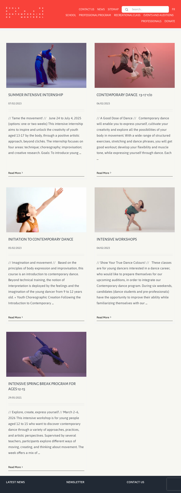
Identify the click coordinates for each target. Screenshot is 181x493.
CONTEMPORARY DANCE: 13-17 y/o (122, 95)
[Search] (127, 9)
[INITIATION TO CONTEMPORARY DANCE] (55, 198)
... (80, 153)
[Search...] (145, 9)
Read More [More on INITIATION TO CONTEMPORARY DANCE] (23, 306)
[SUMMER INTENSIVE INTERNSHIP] (46, 65)
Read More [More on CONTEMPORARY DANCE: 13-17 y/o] (100, 172)
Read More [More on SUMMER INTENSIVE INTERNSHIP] (14, 167)
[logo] (24, 6)
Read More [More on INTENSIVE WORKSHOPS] (96, 319)
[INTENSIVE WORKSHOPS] (128, 211)
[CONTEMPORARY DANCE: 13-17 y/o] (132, 65)
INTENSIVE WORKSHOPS (110, 241)
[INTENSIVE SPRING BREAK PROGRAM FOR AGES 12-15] (51, 345)
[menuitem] (173, 9)
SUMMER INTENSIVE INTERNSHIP (35, 95)
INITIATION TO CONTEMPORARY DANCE (49, 228)
